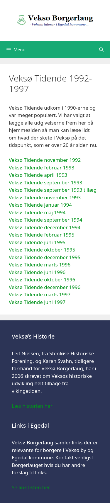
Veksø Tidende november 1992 (45, 160)
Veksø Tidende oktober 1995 (42, 249)
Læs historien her (32, 405)
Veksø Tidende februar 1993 (42, 167)
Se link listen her (31, 487)
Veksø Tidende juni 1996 (37, 272)
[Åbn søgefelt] (101, 49)
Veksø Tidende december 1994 (44, 227)
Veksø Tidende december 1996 (44, 287)
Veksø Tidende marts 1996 (39, 264)
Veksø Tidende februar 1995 (42, 234)
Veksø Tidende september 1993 (45, 182)
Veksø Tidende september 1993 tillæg (53, 189)
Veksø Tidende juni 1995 (37, 242)
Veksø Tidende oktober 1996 (42, 279)
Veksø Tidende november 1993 (45, 197)
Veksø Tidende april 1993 (38, 174)
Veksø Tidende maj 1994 (37, 212)
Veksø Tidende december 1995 (44, 257)
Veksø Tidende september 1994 (45, 219)
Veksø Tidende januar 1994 (40, 204)
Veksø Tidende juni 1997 (37, 302)
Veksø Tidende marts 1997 (39, 294)
